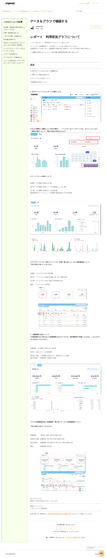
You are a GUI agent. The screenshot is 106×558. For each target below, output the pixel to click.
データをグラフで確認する (12, 57)
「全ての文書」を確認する (12, 36)
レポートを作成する (10, 54)
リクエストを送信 (84, 3)
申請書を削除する (9, 39)
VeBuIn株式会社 (6, 11)
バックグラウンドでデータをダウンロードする (14, 50)
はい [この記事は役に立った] (61, 528)
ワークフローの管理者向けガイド (22, 11)
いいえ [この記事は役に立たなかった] (70, 528)
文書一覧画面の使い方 (11, 33)
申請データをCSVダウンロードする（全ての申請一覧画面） (14, 44)
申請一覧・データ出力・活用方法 (43, 11)
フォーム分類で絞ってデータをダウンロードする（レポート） (14, 62)
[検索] (90, 11)
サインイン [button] (95, 3)
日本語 (98, 554)
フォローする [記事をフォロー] (95, 27)
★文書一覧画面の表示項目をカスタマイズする (14, 28)
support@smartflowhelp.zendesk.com (59, 514)
